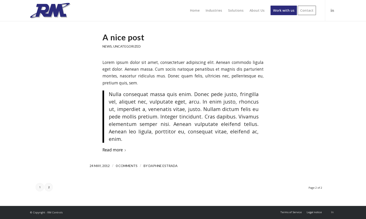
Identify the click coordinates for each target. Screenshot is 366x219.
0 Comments (126, 166)
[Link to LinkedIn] (332, 10)
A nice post (123, 37)
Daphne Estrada (163, 166)
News (107, 46)
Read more (115, 150)
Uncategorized (127, 46)
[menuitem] (195, 10)
